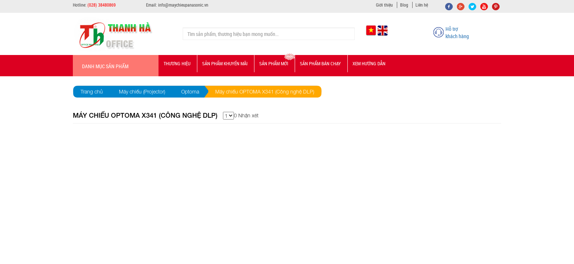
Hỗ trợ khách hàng (457, 32)
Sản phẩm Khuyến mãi (224, 63)
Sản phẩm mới (273, 63)
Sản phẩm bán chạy (320, 63)
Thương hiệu (177, 63)
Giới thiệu (384, 5)
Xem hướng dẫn (369, 63)
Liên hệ (421, 5)
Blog (404, 5)
